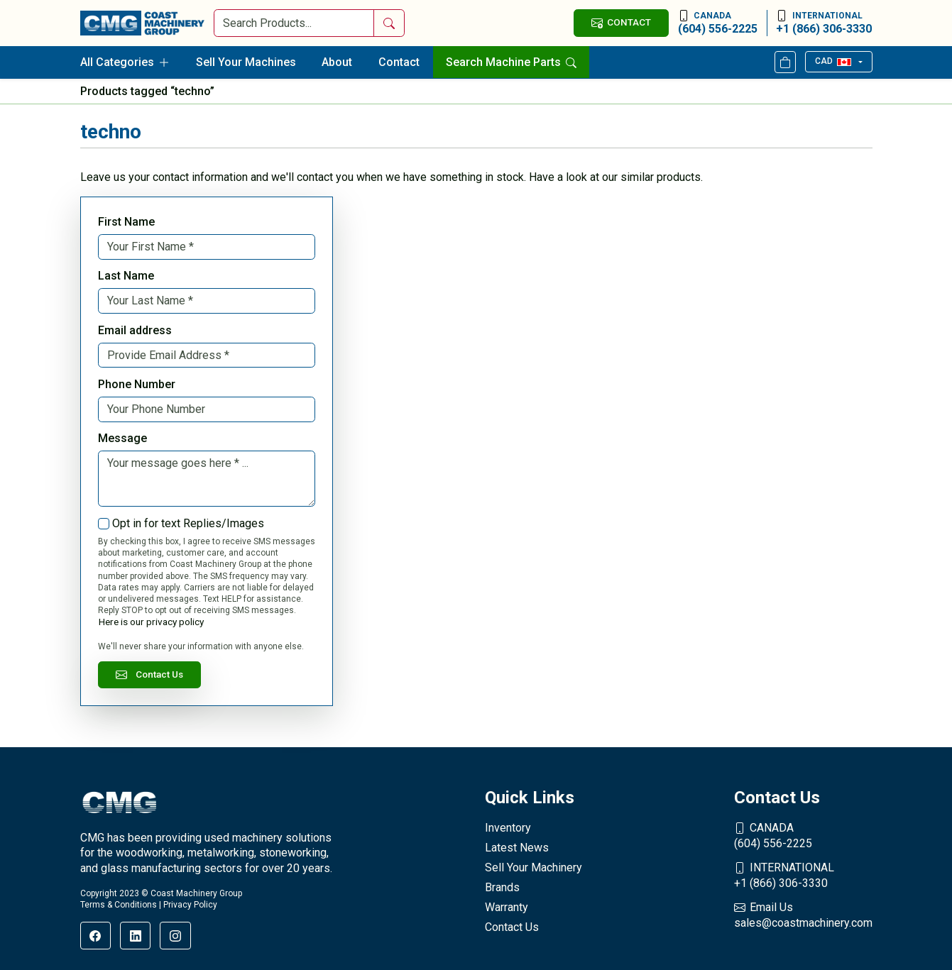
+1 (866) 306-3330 (824, 22)
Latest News (517, 847)
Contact (399, 62)
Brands (502, 887)
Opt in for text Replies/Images (188, 523)
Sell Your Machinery (533, 867)
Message (122, 438)
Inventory (508, 827)
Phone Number (136, 384)
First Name (126, 221)
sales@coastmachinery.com (803, 915)
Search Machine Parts (511, 62)
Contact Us (150, 674)
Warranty (506, 907)
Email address (135, 330)
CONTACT (621, 22)
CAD (833, 61)
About (337, 62)
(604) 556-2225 (717, 22)
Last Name (126, 275)
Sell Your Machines (246, 62)
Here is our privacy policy (151, 621)
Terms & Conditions (118, 905)
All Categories (125, 62)
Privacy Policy (190, 905)
